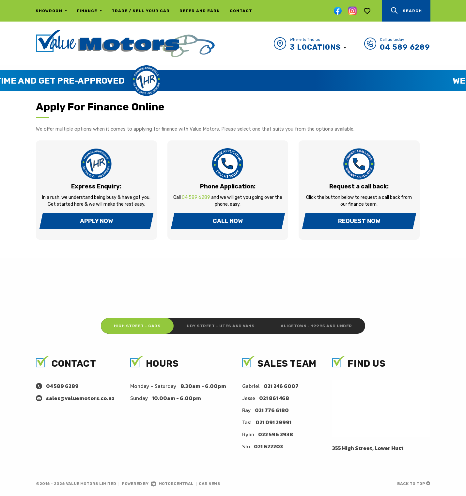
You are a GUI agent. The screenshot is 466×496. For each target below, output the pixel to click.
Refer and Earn (199, 10)
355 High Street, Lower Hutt (368, 448)
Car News (209, 483)
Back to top (413, 483)
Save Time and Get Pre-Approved (214, 81)
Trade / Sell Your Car (141, 10)
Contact (241, 10)
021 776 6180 (272, 410)
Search (406, 11)
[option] (233, 80)
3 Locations (315, 47)
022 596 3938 (275, 434)
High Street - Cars (137, 326)
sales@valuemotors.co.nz (80, 398)
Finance (89, 10)
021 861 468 (274, 398)
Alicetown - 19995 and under (316, 326)
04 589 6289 (405, 47)
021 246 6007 (281, 386)
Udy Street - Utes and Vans (221, 326)
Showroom (51, 10)
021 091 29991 (273, 422)
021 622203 (268, 446)
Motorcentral (172, 483)
